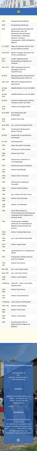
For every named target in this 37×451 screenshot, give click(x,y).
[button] (18, 11)
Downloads (13, 428)
